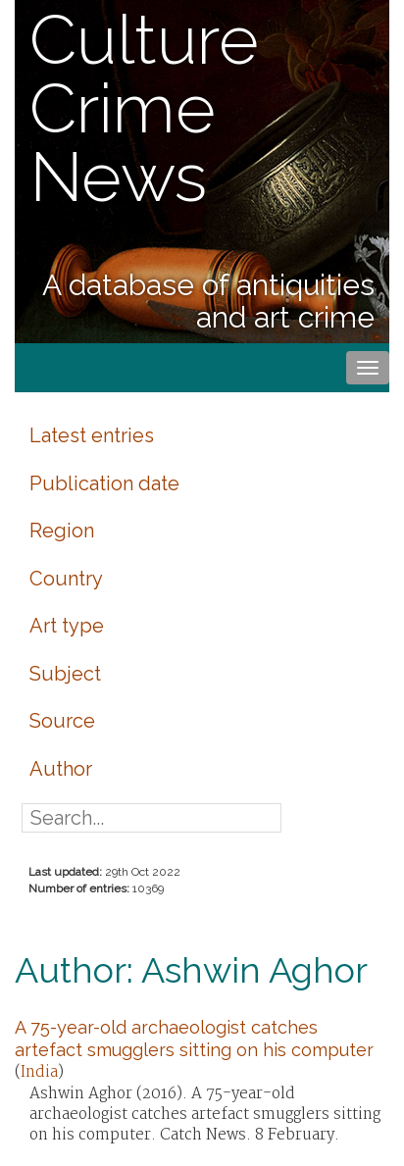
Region (61, 530)
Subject (65, 673)
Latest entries (91, 435)
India (39, 1072)
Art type (66, 625)
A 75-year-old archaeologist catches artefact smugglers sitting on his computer (194, 1038)
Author (60, 769)
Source (62, 721)
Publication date (104, 483)
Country (66, 578)
